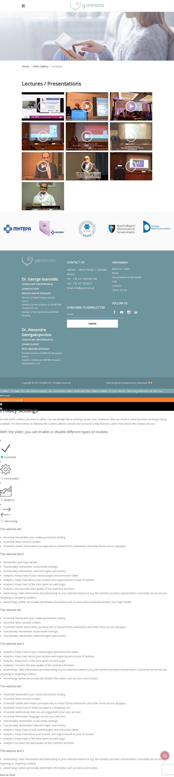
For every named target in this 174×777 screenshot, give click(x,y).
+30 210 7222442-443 (85, 278)
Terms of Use (119, 290)
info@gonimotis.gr (84, 288)
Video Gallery (40, 66)
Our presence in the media (126, 277)
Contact (116, 285)
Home (25, 66)
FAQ (114, 281)
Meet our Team (120, 268)
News (115, 273)
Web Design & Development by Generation (129, 382)
